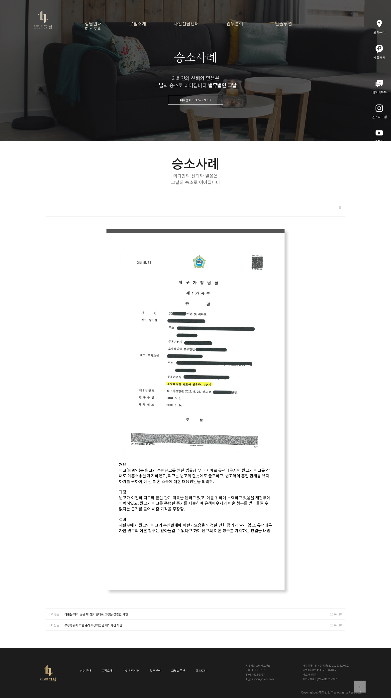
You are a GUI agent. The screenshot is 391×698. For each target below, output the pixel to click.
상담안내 (93, 23)
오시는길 (379, 27)
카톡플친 (379, 52)
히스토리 (93, 28)
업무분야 (234, 23)
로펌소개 (137, 23)
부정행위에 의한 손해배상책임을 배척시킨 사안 (93, 625)
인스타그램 (379, 111)
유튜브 (379, 136)
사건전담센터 (186, 23)
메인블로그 (379, 161)
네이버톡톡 (379, 87)
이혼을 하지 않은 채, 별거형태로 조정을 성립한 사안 (96, 614)
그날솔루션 (281, 23)
